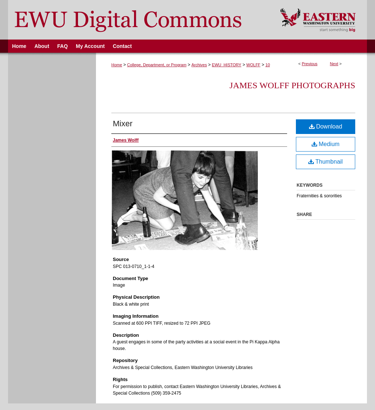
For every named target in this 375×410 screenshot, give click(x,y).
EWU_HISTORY (226, 65)
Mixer (123, 123)
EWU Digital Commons (139, 20)
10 (268, 65)
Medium (325, 144)
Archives (199, 65)
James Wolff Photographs (292, 85)
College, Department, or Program (156, 65)
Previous (310, 63)
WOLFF (253, 65)
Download (325, 126)
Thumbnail (325, 162)
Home (116, 65)
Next (334, 63)
